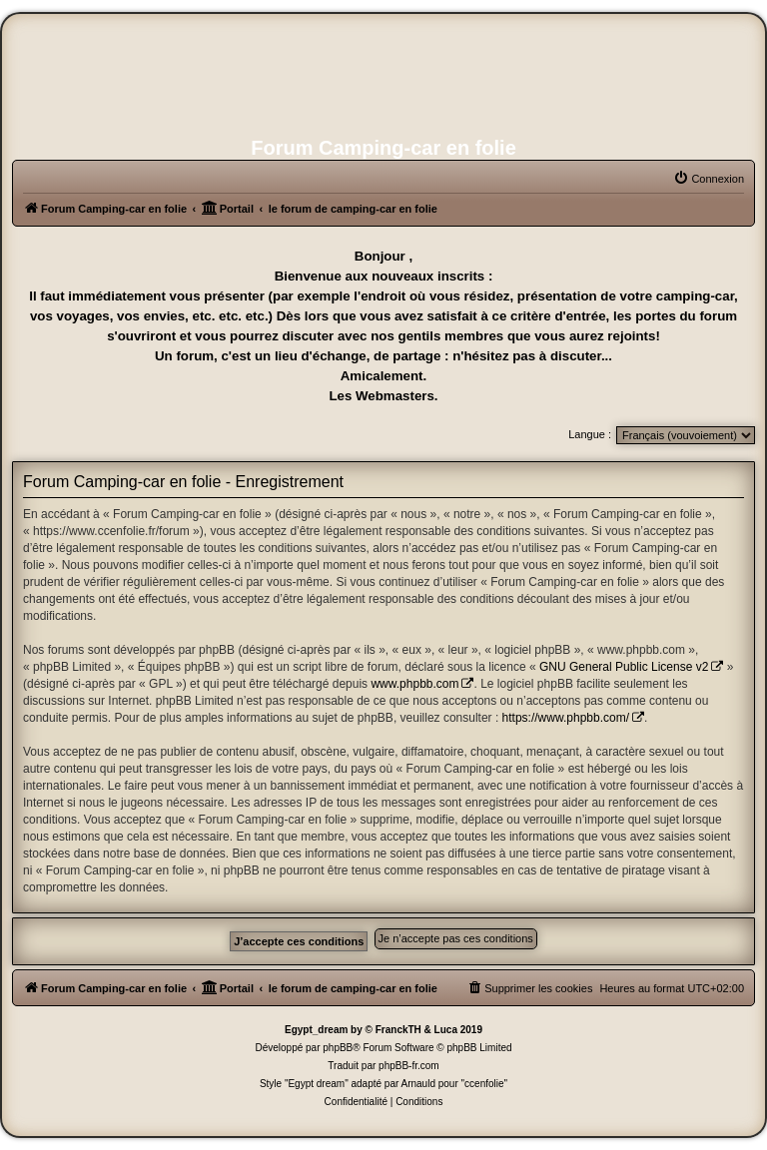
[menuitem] (708, 179)
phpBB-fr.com (409, 1065)
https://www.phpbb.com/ (565, 718)
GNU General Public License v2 (623, 667)
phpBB (338, 1047)
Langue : (589, 434)
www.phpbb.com (414, 684)
